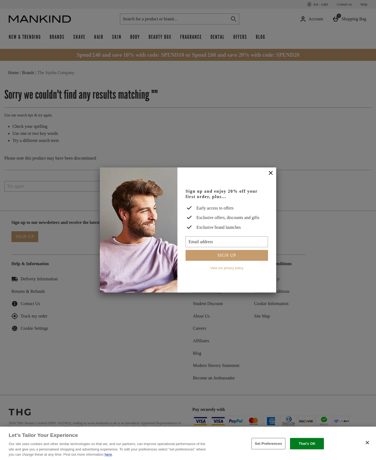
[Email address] (227, 241)
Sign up (227, 255)
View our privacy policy (226, 268)
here (108, 454)
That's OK (307, 444)
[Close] (270, 173)
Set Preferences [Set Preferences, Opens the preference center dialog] (268, 444)
